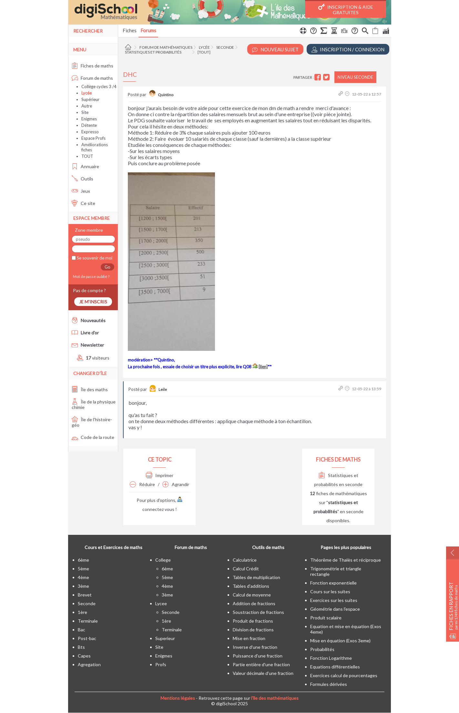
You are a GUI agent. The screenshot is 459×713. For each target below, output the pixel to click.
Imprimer (159, 475)
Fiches (130, 30)
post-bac (87, 638)
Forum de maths (92, 78)
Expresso (90, 131)
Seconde (225, 47)
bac (81, 629)
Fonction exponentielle (333, 583)
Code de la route (93, 437)
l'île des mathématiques (275, 698)
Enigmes (89, 118)
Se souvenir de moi (94, 257)
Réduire (142, 484)
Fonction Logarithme (331, 658)
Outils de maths (268, 547)
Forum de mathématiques (165, 47)
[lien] (263, 366)
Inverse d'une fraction (255, 647)
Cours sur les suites (330, 591)
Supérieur (90, 99)
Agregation (89, 664)
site (159, 647)
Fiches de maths (92, 65)
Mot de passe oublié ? (90, 276)
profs (160, 664)
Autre (86, 105)
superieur (165, 638)
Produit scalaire (326, 617)
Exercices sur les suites (333, 600)
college (163, 560)
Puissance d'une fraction (257, 655)
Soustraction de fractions (258, 612)
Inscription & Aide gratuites (345, 9)
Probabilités (322, 649)
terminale (88, 621)
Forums (148, 30)
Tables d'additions (251, 586)
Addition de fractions (254, 603)
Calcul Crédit (246, 568)
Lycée (204, 47)
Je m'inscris (93, 301)
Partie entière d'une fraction (261, 664)
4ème (83, 577)
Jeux (81, 191)
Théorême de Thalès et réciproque (345, 560)
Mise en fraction (249, 638)
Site (84, 112)
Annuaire (85, 166)
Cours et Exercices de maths (113, 547)
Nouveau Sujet (275, 49)
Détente (89, 125)
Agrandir (175, 484)
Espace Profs (93, 138)
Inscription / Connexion (347, 49)
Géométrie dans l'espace (335, 609)
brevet (85, 594)
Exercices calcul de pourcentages (343, 675)
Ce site (83, 203)
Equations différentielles (335, 666)
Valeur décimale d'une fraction (263, 673)
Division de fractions (253, 629)
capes (84, 655)
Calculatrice (245, 560)
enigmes (163, 655)
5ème (83, 568)
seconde (87, 603)
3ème (83, 586)
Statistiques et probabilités (153, 52)
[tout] (204, 52)
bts (81, 647)
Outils (82, 178)
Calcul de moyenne (252, 594)
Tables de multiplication (256, 577)
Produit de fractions (253, 621)
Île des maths (90, 389)
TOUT (87, 156)
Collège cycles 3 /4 (99, 86)
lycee (161, 603)
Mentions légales (177, 698)
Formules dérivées (328, 684)
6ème (83, 560)
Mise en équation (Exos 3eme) (340, 640)
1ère (82, 612)
